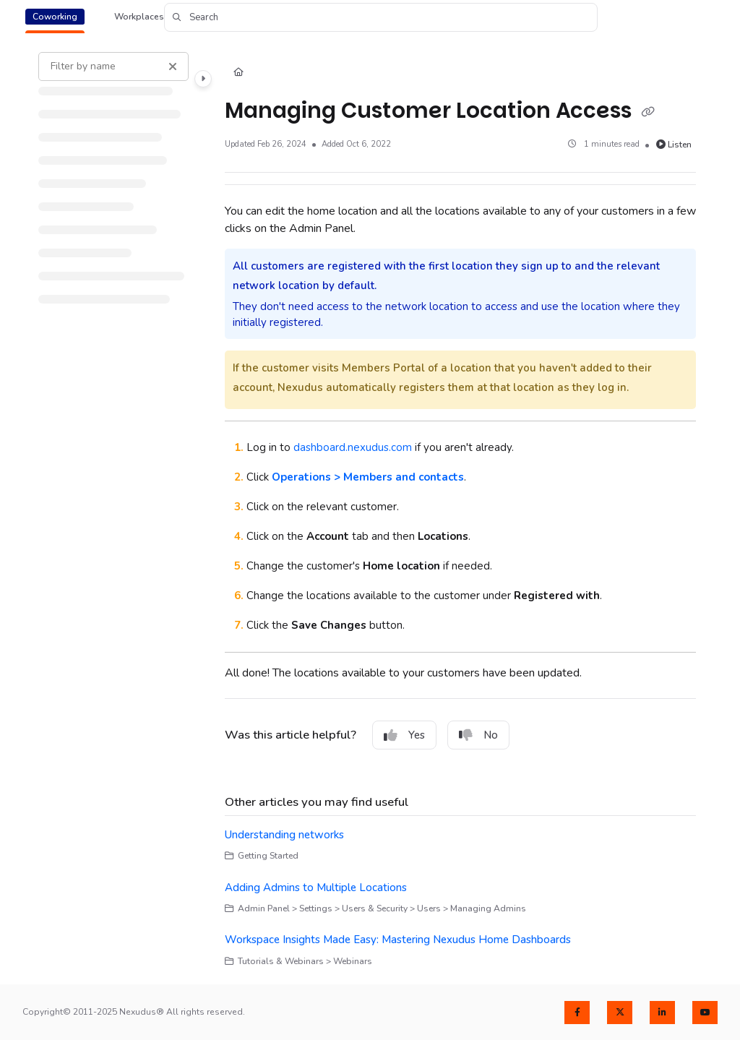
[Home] (238, 73)
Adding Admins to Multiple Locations (316, 887)
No (478, 735)
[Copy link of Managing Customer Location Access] (648, 112)
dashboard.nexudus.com (352, 447)
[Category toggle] (203, 78)
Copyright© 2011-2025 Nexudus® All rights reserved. (133, 1012)
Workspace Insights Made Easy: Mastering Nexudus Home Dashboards (398, 939)
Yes (404, 735)
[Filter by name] (113, 66)
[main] (460, 509)
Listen (674, 144)
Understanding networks (284, 835)
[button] (381, 17)
